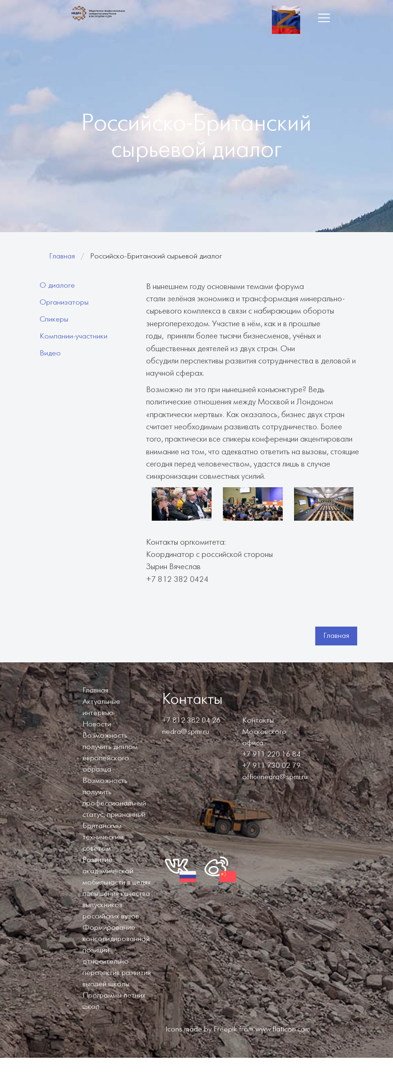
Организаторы (64, 302)
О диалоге (57, 285)
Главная (62, 256)
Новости (96, 724)
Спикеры (54, 319)
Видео (50, 353)
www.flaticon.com (283, 1029)
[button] (323, 18)
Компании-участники (73, 336)
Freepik (225, 1029)
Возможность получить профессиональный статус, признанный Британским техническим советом (114, 814)
